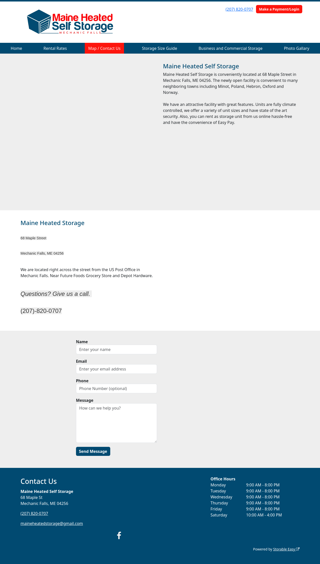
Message (85, 400)
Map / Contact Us (104, 48)
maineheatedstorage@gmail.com (51, 523)
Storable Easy (286, 549)
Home (16, 48)
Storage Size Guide (159, 48)
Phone (82, 381)
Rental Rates (55, 48)
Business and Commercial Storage (230, 48)
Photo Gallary (297, 48)
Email (81, 361)
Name (82, 341)
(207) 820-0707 (239, 9)
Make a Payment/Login (279, 9)
